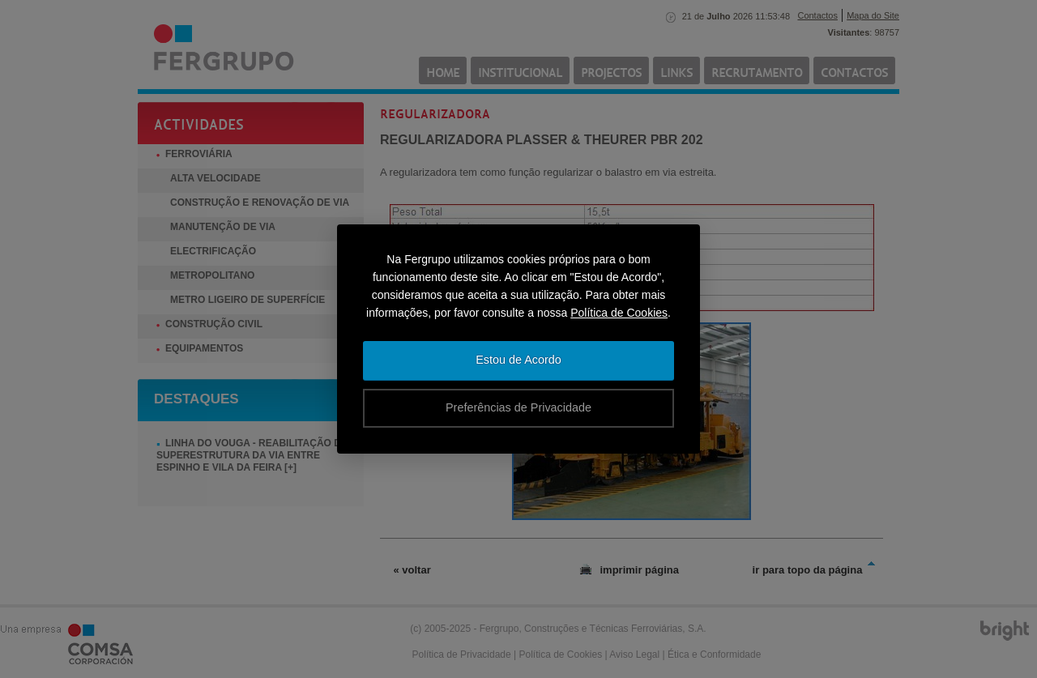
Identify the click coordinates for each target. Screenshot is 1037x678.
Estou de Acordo (518, 359)
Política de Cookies (619, 312)
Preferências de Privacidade (518, 407)
